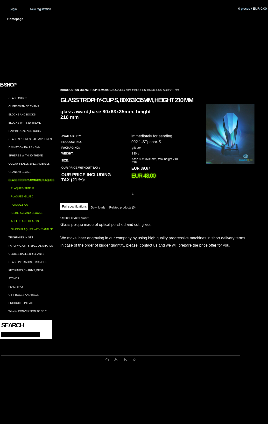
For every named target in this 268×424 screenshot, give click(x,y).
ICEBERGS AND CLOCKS (26, 212)
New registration (40, 9)
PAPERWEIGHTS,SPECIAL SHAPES (30, 245)
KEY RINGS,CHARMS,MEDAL (26, 270)
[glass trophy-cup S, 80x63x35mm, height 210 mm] (230, 138)
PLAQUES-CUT (20, 204)
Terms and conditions (104, 19)
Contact (201, 19)
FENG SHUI (15, 286)
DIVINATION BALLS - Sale (24, 147)
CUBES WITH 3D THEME (23, 106)
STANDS (13, 278)
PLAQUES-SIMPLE (22, 188)
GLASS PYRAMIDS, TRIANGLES (28, 262)
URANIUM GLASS (19, 171)
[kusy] (138, 194)
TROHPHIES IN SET (20, 237)
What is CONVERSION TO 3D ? (27, 311)
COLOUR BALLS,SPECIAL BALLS (29, 163)
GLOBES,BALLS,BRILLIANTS (26, 253)
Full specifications (74, 206)
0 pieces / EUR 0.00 (252, 8)
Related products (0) (122, 207)
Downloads (98, 207)
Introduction (69, 90)
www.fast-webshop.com (53, 359)
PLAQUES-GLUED (22, 196)
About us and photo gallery (55, 19)
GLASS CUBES (17, 98)
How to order (174, 19)
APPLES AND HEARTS (25, 221)
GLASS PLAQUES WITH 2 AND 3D (32, 229)
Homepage (15, 19)
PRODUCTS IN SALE (21, 303)
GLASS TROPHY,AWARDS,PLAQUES (31, 180)
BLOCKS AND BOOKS (21, 114)
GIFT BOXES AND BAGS (23, 294)
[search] (44, 334)
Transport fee (142, 19)
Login (13, 9)
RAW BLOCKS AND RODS (24, 130)
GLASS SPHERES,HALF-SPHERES (30, 139)
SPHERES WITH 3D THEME (25, 155)
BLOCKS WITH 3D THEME (24, 122)
